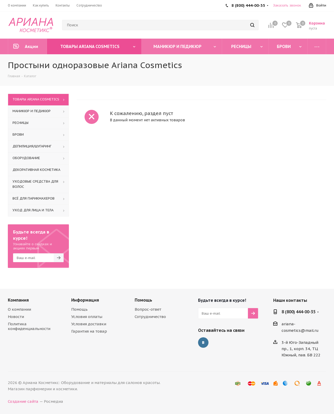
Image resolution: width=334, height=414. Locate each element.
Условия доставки (88, 323)
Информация (85, 300)
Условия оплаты (86, 316)
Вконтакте (203, 342)
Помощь (79, 309)
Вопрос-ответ (148, 309)
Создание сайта (23, 401)
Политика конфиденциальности (29, 326)
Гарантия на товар (89, 331)
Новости (16, 316)
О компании (19, 309)
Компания (18, 300)
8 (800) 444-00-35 (298, 311)
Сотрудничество (150, 316)
